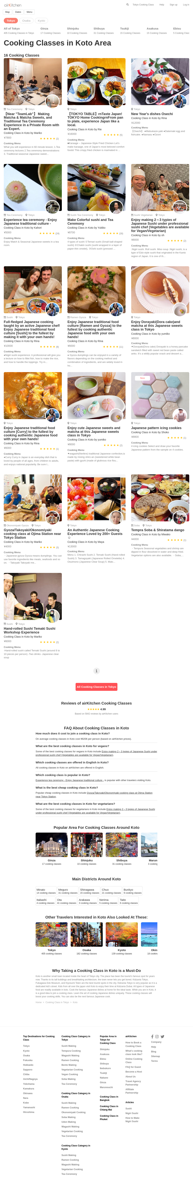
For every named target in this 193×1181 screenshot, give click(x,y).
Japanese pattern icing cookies (156, 428)
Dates (18, 12)
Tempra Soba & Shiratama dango (157, 530)
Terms (154, 1061)
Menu (29, 12)
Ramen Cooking (70, 1060)
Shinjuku (77, 31)
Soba (137, 525)
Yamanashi (29, 1107)
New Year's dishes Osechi (152, 114)
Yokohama (28, 1084)
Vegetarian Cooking (72, 1069)
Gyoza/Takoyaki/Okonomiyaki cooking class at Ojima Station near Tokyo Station (32, 533)
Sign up (174, 4)
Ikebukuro (105, 1068)
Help (161, 4)
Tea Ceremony (15, 109)
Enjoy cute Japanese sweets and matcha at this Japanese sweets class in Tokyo (93, 431)
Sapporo (27, 1069)
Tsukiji (130, 31)
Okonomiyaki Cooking (73, 1112)
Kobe (26, 1102)
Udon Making (68, 1122)
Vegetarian (146, 215)
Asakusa (157, 31)
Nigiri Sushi (132, 1113)
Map (7, 12)
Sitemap (155, 1056)
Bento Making (68, 1065)
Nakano (104, 1077)
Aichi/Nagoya (30, 1079)
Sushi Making (68, 1046)
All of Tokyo (19, 31)
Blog (153, 1051)
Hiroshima (28, 1112)
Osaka (26, 1055)
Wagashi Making (70, 1055)
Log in (186, 4)
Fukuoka (28, 1060)
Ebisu (182, 31)
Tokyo (31, 109)
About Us (131, 1076)
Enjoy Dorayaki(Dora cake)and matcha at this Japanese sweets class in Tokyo (157, 325)
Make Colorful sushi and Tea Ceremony (90, 221)
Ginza (51, 31)
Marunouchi (106, 1087)
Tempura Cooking (71, 1051)
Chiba (26, 1074)
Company (156, 1042)
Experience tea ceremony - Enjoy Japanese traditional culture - (30, 221)
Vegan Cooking (69, 1074)
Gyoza (82, 317)
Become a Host (134, 1071)
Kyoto (26, 1051)
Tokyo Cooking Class (143, 4)
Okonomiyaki (14, 525)
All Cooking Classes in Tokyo (96, 686)
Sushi (73, 215)
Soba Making (68, 1079)
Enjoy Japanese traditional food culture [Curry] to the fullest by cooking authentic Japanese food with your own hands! (30, 433)
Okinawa (28, 1093)
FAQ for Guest (133, 1067)
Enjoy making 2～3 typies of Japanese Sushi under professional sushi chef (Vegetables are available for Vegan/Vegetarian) (160, 225)
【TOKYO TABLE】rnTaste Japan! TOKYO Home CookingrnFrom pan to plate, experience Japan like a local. (95, 119)
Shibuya (104, 31)
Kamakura (28, 1088)
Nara (25, 1098)
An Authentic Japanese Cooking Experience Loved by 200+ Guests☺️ (95, 533)
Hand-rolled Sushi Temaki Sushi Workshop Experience (29, 630)
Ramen (74, 317)
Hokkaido (28, 1065)
